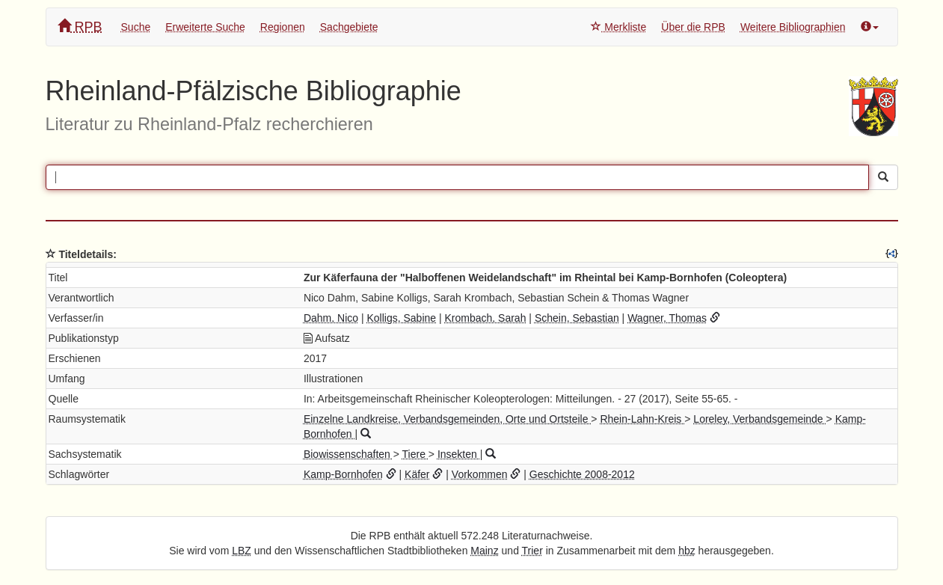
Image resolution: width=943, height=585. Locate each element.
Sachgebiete (349, 27)
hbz (686, 551)
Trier (532, 551)
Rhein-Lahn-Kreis (642, 419)
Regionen (282, 27)
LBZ (241, 551)
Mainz (484, 551)
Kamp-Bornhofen (343, 474)
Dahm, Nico (331, 318)
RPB (80, 26)
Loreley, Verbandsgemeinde (759, 419)
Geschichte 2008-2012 (582, 474)
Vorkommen (480, 474)
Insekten (458, 454)
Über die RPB (693, 27)
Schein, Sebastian (577, 318)
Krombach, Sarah (485, 318)
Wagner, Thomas (667, 318)
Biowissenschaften (348, 454)
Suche (136, 27)
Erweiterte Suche (205, 27)
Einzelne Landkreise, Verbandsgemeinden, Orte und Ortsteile (447, 419)
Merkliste (618, 27)
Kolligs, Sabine (401, 318)
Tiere (415, 454)
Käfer (417, 474)
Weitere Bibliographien (793, 27)
